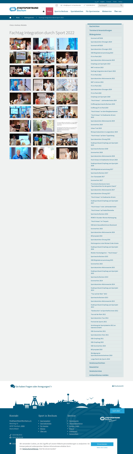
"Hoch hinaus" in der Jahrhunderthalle (103, 207)
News (49, 11)
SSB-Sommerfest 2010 (98, 346)
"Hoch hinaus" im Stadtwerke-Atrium (103, 197)
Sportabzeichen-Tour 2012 (99, 318)
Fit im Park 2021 (96, 86)
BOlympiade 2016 (96, 236)
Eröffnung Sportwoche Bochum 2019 (103, 104)
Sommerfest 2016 (97, 229)
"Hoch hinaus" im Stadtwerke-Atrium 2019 (103, 116)
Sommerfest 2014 (97, 281)
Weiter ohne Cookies (102, 447)
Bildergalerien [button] (95, 34)
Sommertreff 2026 (97, 38)
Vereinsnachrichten (97, 363)
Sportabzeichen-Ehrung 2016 (100, 240)
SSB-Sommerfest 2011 (98, 331)
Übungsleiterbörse (76, 423)
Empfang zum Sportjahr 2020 (100, 97)
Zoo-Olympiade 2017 (98, 177)
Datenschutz (73, 434)
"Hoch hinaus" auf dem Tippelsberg (102, 135)
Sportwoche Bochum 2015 (99, 256)
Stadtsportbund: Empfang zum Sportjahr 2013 (104, 306)
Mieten (42, 429)
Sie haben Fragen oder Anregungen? (31, 386)
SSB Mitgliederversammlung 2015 (102, 260)
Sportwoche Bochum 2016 (99, 214)
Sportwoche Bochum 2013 (99, 297)
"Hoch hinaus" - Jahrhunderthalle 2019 (104, 100)
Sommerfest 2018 (97, 152)
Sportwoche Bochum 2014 (99, 277)
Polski (115, 2)
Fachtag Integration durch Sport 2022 (103, 71)
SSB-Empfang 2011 (97, 338)
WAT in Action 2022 (97, 82)
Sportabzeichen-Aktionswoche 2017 (103, 190)
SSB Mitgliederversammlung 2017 (102, 169)
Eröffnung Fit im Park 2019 (99, 108)
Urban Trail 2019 (96, 128)
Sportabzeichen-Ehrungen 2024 (101, 42)
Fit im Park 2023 (96, 56)
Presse (71, 429)
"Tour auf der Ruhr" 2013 (99, 294)
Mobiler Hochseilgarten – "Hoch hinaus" (104, 253)
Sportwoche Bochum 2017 (99, 173)
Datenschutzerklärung (30, 449)
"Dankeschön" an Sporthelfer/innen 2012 (104, 311)
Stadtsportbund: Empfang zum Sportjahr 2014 (104, 289)
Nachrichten (94, 26)
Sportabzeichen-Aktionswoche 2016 (103, 232)
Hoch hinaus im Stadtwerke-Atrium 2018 (104, 160)
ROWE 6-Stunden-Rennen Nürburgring (103, 218)
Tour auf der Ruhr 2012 (98, 314)
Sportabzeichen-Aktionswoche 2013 (103, 301)
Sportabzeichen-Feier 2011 (100, 335)
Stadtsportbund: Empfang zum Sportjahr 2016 (104, 248)
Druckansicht (118, 386)
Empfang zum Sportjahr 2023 (100, 64)
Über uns (117, 11)
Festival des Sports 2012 (99, 322)
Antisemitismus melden (98, 375)
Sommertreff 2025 (97, 45)
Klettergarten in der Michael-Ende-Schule (105, 243)
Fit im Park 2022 (96, 75)
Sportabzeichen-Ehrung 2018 (100, 139)
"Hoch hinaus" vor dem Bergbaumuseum (104, 111)
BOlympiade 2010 (96, 349)
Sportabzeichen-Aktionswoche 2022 (103, 78)
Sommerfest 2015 (97, 264)
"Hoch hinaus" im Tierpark (99, 221)
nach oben (116, 411)
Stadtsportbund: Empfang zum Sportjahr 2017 (104, 202)
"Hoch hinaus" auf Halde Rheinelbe (102, 210)
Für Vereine (44, 426)
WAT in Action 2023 (97, 67)
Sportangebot (45, 421)
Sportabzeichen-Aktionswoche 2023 (103, 60)
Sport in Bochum (61, 11)
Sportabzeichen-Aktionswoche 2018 (103, 156)
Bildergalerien (29, 17)
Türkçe (120, 2)
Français (108, 2)
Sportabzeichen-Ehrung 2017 (100, 193)
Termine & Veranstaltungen (100, 30)
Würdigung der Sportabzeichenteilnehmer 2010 (101, 354)
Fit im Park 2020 (96, 93)
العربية (96, 2)
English (102, 2)
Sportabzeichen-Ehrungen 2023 (101, 49)
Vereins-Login (74, 426)
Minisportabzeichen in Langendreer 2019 (104, 132)
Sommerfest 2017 (97, 180)
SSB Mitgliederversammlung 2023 (102, 53)
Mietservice (107, 11)
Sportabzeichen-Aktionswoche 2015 (103, 267)
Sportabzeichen (77, 11)
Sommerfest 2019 (97, 125)
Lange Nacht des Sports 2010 (100, 359)
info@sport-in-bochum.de (72, 5)
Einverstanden (102, 444)
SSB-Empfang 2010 (97, 342)
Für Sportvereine (93, 11)
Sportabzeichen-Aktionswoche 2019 (103, 121)
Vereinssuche (74, 421)
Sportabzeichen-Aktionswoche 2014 (103, 284)
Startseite (43, 11)
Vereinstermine (95, 371)
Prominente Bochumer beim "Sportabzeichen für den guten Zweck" (103, 185)
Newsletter (94, 367)
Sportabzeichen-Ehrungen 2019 (101, 89)
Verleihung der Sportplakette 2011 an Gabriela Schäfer (103, 326)
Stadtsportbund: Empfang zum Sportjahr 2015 (104, 272)
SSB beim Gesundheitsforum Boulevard (104, 225)
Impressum (73, 431)
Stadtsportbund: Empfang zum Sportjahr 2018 (104, 164)
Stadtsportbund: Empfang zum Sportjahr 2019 (104, 144)
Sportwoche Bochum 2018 (99, 149)
